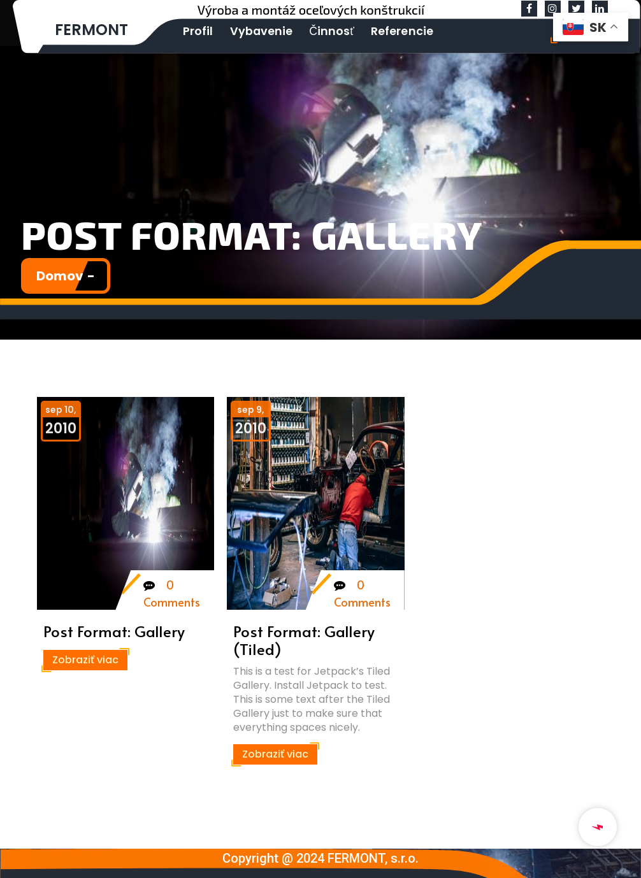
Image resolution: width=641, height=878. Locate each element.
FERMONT (91, 29)
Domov (59, 276)
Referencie (386, 30)
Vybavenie (254, 30)
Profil (196, 30)
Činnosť (320, 30)
